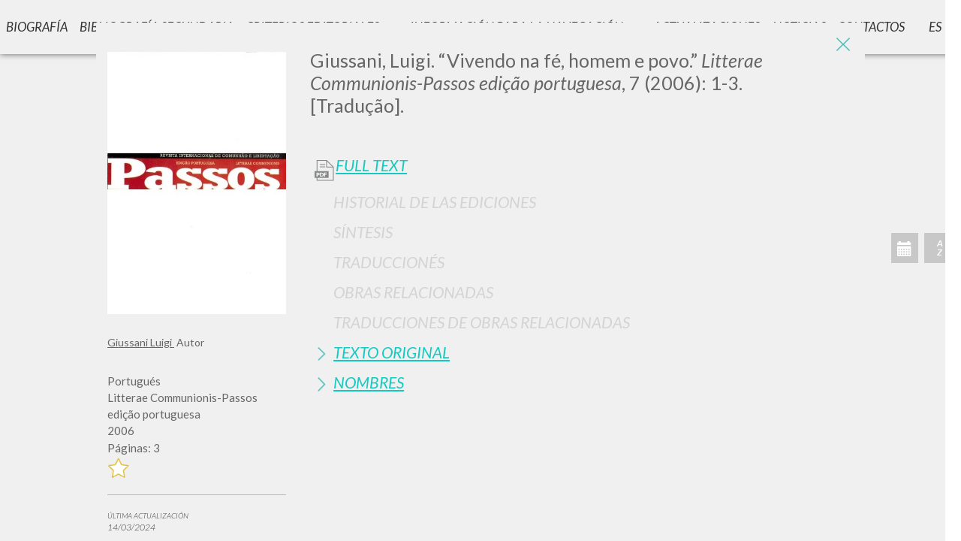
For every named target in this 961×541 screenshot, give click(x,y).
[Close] (842, 45)
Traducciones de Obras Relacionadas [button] (481, 322)
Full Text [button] (371, 165)
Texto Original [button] (391, 352)
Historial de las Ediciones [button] (434, 201)
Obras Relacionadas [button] (413, 292)
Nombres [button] (368, 382)
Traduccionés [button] (388, 261)
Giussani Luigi (140, 342)
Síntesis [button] (363, 231)
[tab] (582, 201)
